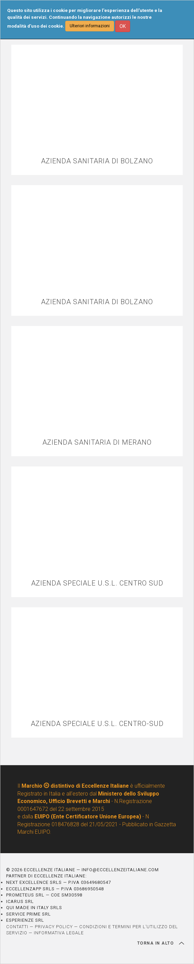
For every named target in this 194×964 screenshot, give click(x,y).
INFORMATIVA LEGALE (59, 932)
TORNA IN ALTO (160, 943)
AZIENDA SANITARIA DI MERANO (97, 442)
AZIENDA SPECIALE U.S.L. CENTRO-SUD (97, 723)
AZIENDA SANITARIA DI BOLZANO (97, 161)
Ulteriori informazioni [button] (90, 26)
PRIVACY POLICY (54, 926)
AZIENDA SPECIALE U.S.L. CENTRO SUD (97, 583)
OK (123, 26)
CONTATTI (17, 926)
